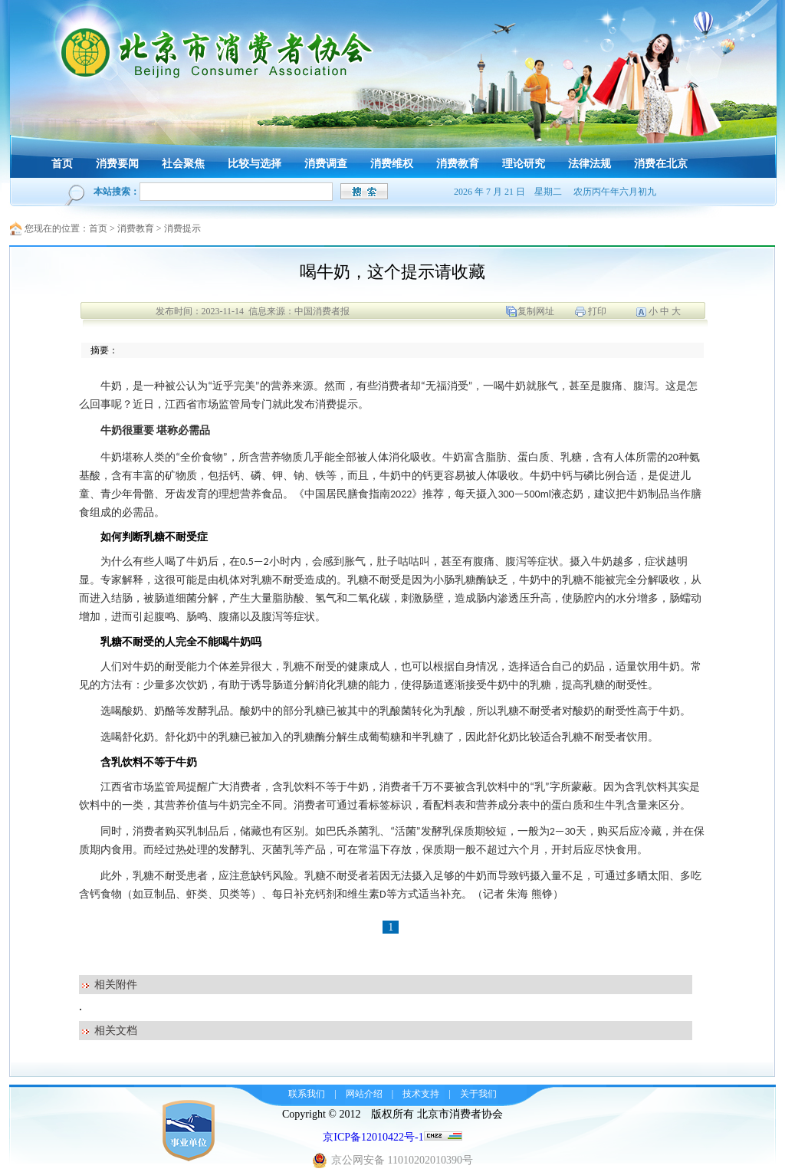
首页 (98, 228)
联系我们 (306, 1093)
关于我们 (478, 1093)
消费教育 (135, 228)
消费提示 (182, 228)
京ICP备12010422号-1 (373, 1137)
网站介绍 (364, 1093)
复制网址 (535, 311)
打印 (597, 311)
